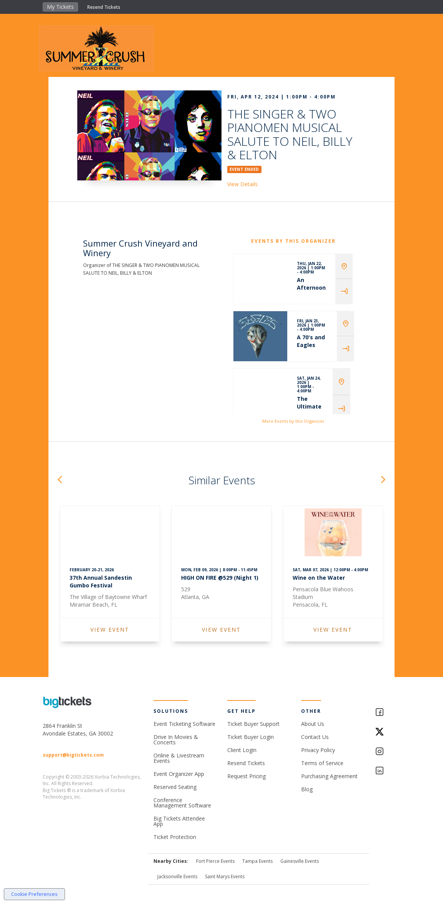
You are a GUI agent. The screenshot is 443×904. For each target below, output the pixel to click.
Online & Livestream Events (178, 758)
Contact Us (315, 737)
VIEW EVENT (109, 629)
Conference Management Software (182, 802)
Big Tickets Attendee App (179, 821)
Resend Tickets (103, 7)
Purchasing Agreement (329, 776)
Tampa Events (257, 861)
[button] (59, 480)
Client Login (241, 750)
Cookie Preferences (34, 894)
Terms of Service (322, 763)
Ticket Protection (174, 837)
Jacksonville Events (177, 876)
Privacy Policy (318, 750)
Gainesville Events (299, 861)
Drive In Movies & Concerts (175, 739)
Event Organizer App (178, 773)
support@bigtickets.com (73, 755)
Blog (307, 789)
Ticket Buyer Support (253, 723)
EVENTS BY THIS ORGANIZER (293, 241)
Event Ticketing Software (184, 723)
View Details (242, 184)
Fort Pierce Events (215, 861)
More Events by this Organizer (293, 421)
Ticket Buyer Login (250, 737)
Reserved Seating (175, 787)
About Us (312, 723)
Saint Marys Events (225, 876)
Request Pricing (246, 776)
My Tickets (60, 6)
